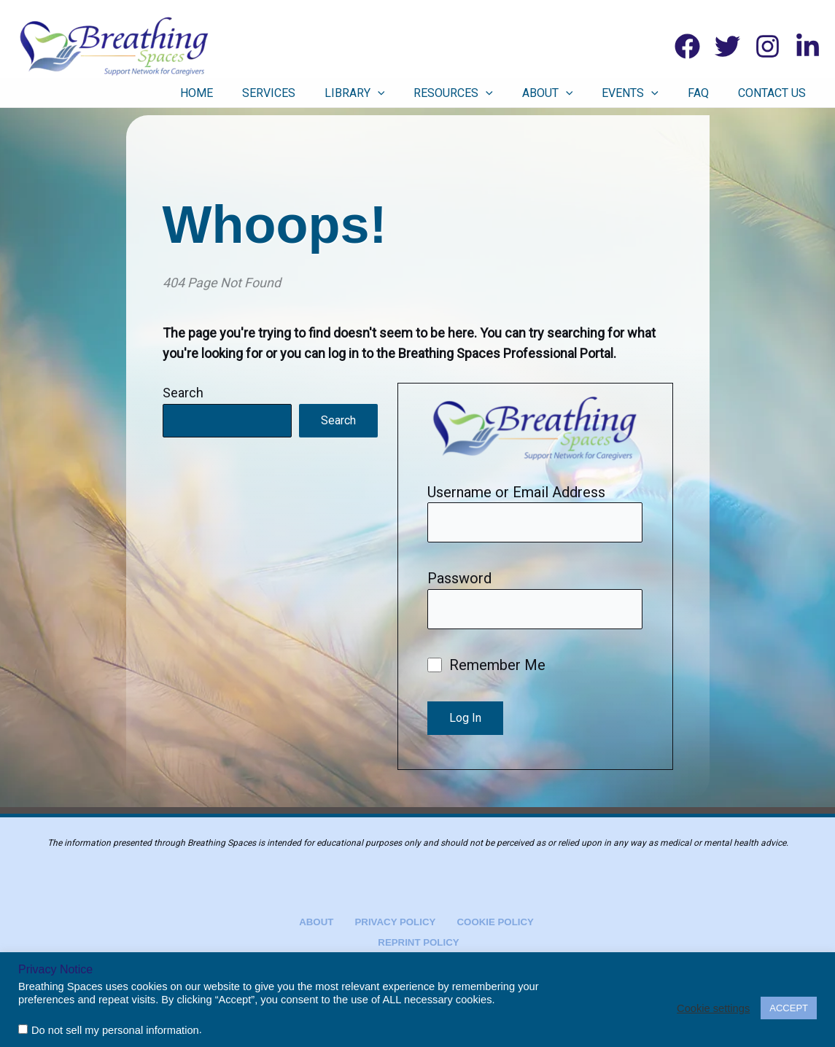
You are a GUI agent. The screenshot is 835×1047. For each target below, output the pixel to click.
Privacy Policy (392, 920)
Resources (504, 93)
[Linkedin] (807, 46)
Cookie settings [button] (713, 1008)
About (587, 93)
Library (417, 93)
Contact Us (779, 93)
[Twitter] (727, 46)
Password (459, 580)
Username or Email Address (516, 492)
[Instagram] (767, 46)
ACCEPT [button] (788, 1008)
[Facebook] (687, 46)
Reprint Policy (419, 941)
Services (341, 93)
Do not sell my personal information (115, 1030)
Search (183, 392)
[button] (439, 93)
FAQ (716, 93)
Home (280, 93)
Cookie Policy (486, 920)
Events (659, 93)
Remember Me (486, 669)
